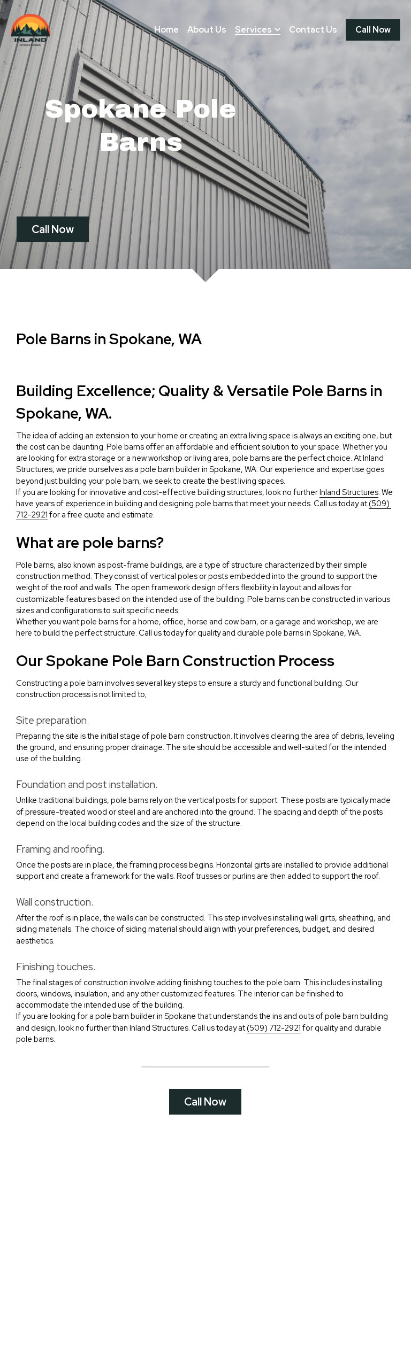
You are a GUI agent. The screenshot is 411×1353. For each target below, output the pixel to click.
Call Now (373, 29)
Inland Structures (348, 499)
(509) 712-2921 (274, 1035)
